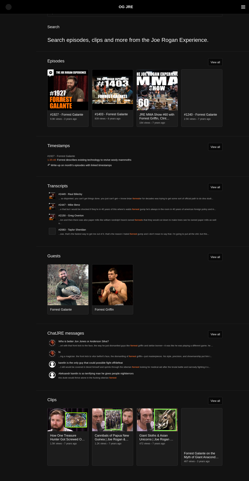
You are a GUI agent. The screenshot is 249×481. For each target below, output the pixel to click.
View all (214, 62)
